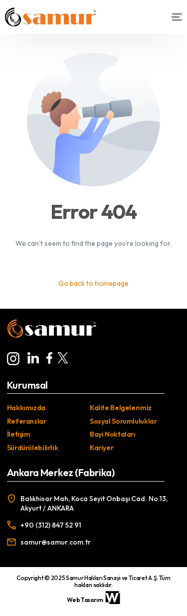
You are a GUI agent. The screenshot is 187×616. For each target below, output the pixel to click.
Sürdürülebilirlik (32, 447)
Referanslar (26, 421)
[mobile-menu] (173, 17)
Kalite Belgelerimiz (121, 407)
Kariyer (101, 447)
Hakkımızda (26, 407)
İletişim (18, 434)
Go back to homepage (93, 283)
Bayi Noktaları (113, 434)
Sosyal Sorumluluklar (123, 421)
